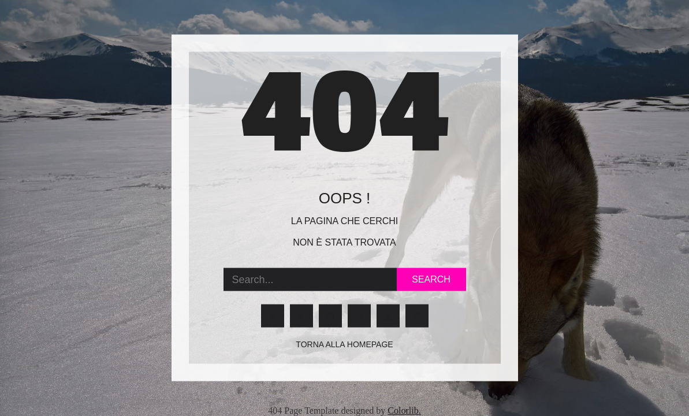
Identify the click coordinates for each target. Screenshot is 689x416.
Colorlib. (404, 410)
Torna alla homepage (344, 344)
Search (431, 279)
